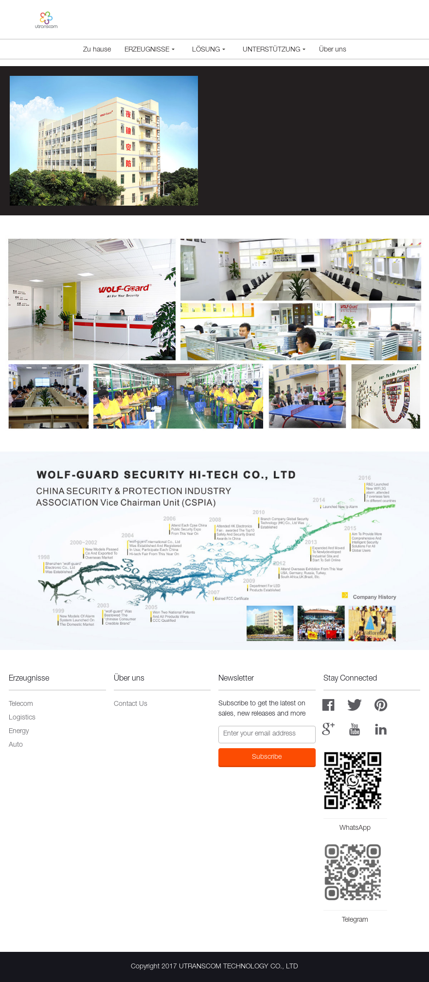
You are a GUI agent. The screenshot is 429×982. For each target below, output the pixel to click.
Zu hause (97, 50)
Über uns (332, 50)
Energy (19, 731)
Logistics (22, 718)
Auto (16, 745)
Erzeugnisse (150, 50)
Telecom (21, 704)
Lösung (208, 50)
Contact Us (130, 704)
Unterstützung (274, 50)
